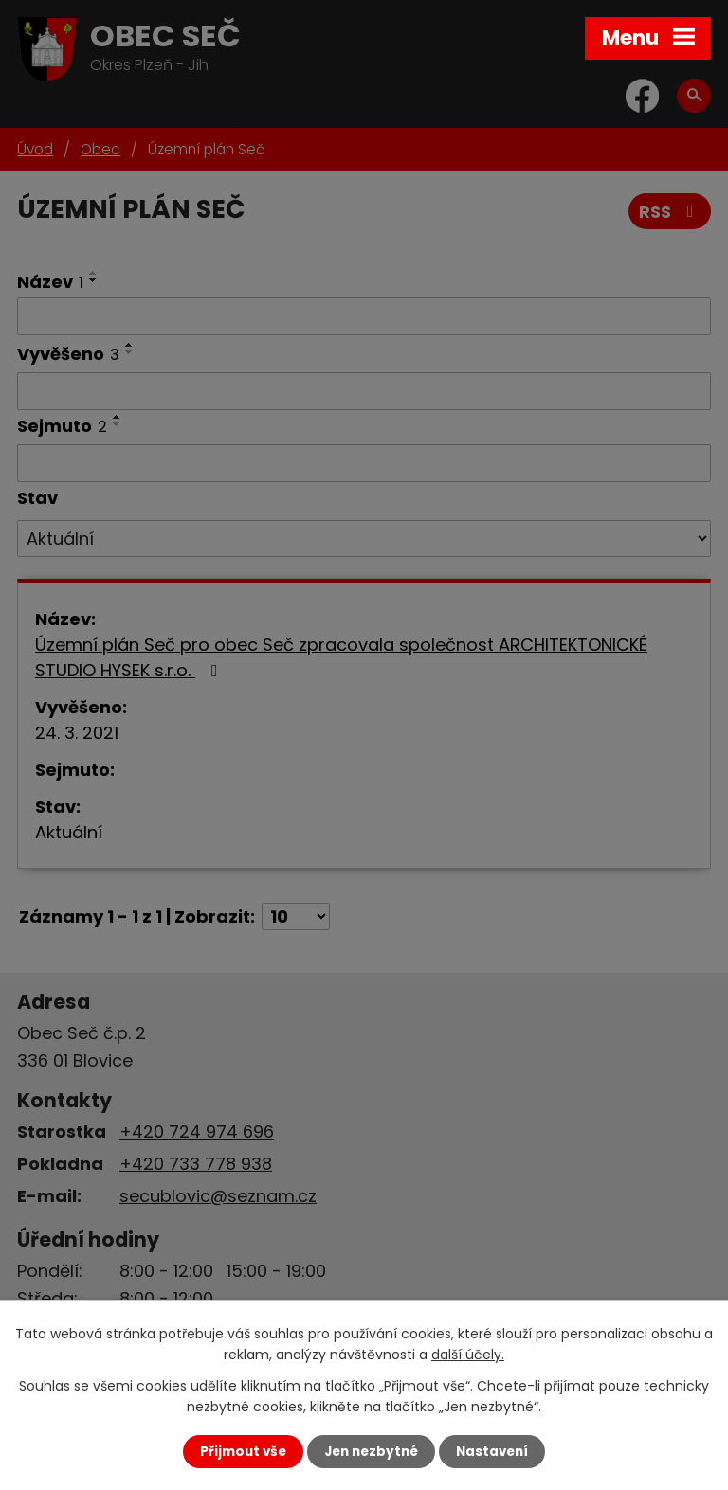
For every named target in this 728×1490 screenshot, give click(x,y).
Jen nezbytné (371, 1452)
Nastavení (492, 1452)
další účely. (467, 1354)
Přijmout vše (243, 1452)
